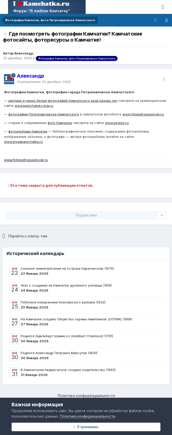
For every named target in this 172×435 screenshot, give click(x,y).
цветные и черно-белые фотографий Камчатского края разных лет (63, 101)
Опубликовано (44, 82)
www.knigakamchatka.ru (23, 142)
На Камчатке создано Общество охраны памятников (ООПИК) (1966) (76, 319)
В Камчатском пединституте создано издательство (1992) (68, 370)
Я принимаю (86, 426)
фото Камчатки (60, 123)
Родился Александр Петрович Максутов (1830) (59, 353)
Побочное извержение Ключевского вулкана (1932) (63, 302)
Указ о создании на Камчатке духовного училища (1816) (66, 285)
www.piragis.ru (116, 123)
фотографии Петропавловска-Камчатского (43, 114)
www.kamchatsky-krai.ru (34, 106)
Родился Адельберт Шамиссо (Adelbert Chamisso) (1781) (67, 336)
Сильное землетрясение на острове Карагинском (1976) (67, 268)
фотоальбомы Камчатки (27, 131)
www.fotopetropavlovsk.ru (143, 114)
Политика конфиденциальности (86, 395)
